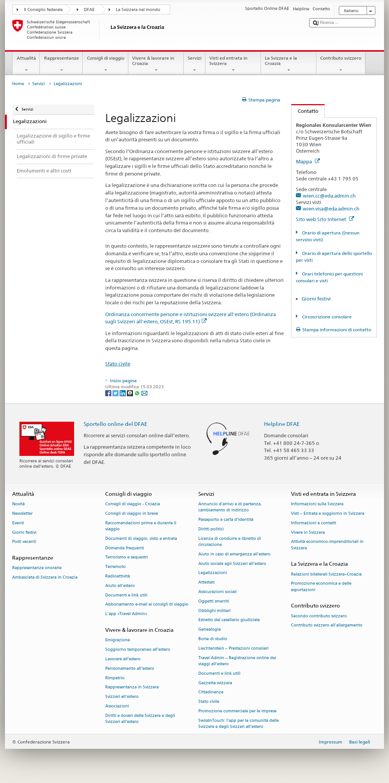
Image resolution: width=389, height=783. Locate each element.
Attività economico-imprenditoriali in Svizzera (327, 544)
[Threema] (130, 392)
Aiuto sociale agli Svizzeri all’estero (232, 563)
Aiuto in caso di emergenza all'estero (234, 554)
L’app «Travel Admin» (126, 614)
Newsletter (22, 513)
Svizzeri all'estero (122, 696)
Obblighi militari (214, 610)
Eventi (18, 522)
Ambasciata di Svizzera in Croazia (44, 577)
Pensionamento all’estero (129, 668)
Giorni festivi (316, 299)
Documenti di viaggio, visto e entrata (141, 538)
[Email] (144, 392)
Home (18, 83)
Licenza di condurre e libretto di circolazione (229, 541)
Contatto (304, 111)
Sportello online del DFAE (115, 424)
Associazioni (117, 706)
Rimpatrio (115, 677)
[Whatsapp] (137, 392)
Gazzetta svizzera (215, 682)
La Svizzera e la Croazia (288, 64)
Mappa (308, 161)
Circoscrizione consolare (326, 317)
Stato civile (117, 364)
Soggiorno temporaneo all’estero (137, 649)
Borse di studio (212, 638)
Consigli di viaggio (105, 64)
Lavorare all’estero (123, 658)
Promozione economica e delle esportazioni (321, 586)
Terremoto (115, 567)
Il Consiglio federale (43, 9)
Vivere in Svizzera (308, 532)
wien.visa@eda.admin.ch (331, 209)
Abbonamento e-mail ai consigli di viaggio (146, 604)
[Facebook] (108, 392)
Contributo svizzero (341, 64)
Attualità (26, 64)
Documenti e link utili (126, 595)
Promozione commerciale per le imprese (237, 711)
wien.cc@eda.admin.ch (329, 196)
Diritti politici (211, 529)
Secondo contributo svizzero (319, 616)
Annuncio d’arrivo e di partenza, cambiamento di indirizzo (230, 507)
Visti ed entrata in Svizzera (233, 64)
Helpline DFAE (282, 424)
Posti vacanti (24, 541)
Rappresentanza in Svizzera (132, 687)
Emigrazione (117, 640)
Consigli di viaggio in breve (131, 513)
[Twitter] (116, 392)
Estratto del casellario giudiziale (229, 620)
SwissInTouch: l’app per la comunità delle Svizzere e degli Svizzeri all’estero (238, 723)
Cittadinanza (210, 692)
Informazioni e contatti (313, 522)
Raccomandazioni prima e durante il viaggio (140, 525)
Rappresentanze (61, 64)
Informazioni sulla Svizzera (317, 504)
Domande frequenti (124, 548)
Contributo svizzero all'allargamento (326, 625)
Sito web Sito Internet (325, 219)
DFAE (89, 9)
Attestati (206, 582)
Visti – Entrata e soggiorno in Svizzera (327, 513)
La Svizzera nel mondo (138, 9)
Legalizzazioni (212, 573)
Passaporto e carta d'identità (225, 519)
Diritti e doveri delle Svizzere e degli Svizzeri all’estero (140, 718)
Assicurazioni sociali (217, 591)
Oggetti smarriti (213, 601)
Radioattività (117, 576)
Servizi (194, 64)
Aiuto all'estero (120, 585)
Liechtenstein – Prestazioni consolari (233, 648)
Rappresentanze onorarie (37, 568)
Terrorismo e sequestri (126, 557)
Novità (18, 504)
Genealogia (209, 629)
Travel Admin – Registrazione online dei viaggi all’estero (237, 660)
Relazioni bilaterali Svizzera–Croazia (326, 574)
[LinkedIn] (123, 392)
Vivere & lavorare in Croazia (156, 64)
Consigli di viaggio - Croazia (132, 504)
